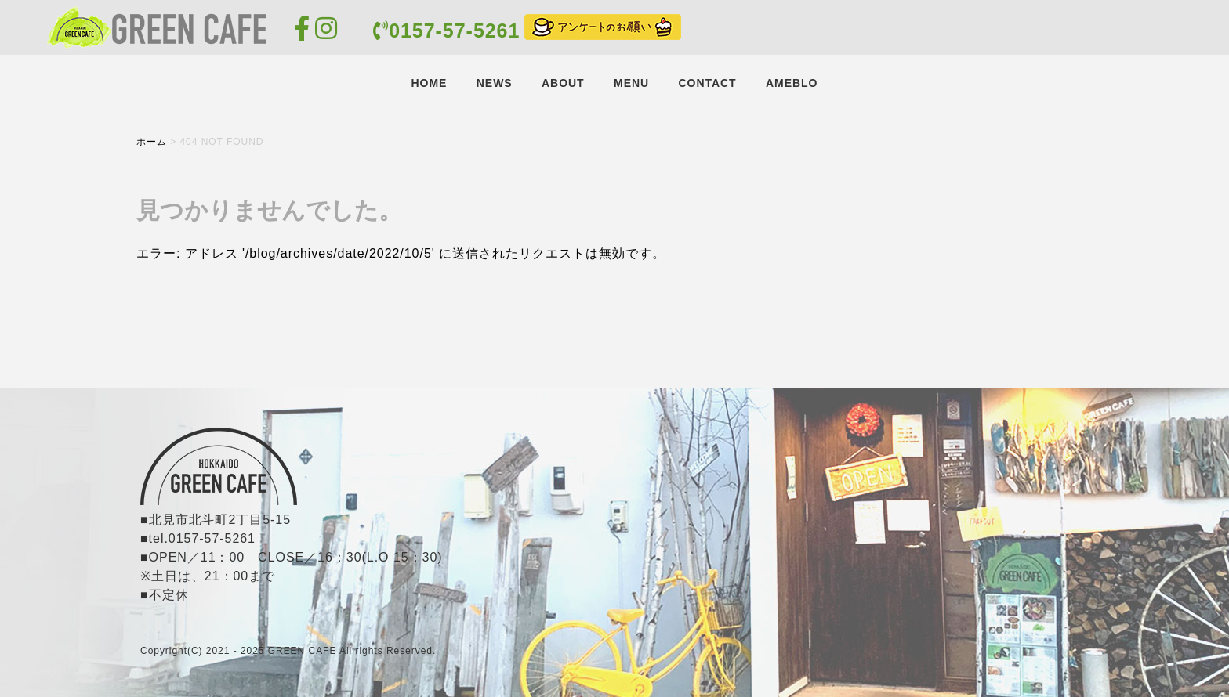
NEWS (495, 83)
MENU (631, 83)
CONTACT (707, 83)
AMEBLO (792, 83)
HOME (429, 83)
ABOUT (563, 83)
